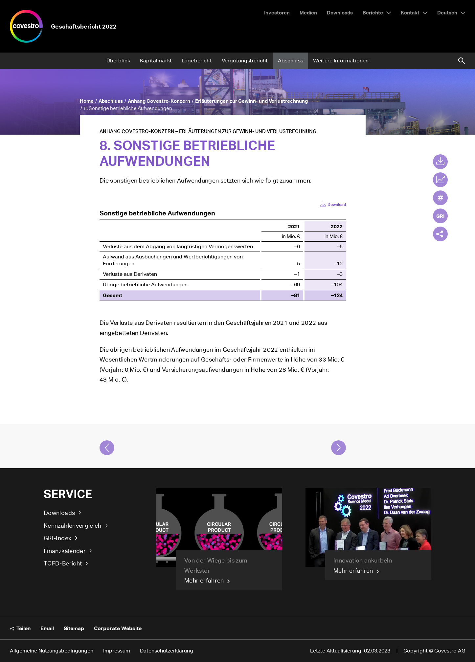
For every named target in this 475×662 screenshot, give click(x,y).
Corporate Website (118, 628)
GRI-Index (57, 537)
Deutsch (447, 12)
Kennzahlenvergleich (73, 525)
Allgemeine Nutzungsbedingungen (51, 651)
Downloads (59, 512)
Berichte (373, 12)
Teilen (23, 628)
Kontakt (410, 12)
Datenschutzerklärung (166, 651)
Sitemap (74, 628)
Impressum (116, 651)
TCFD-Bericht (63, 563)
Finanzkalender (65, 550)
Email (47, 628)
